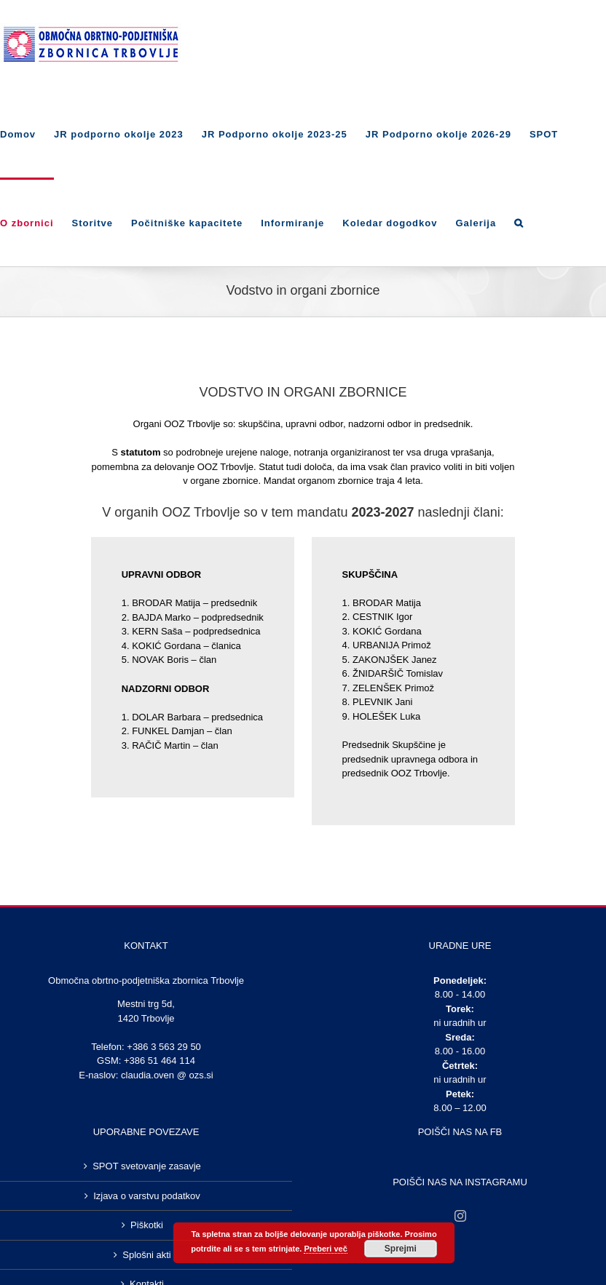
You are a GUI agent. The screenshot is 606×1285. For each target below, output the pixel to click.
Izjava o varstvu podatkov (146, 1195)
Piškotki (146, 1225)
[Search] (519, 222)
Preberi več (325, 1248)
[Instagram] (460, 1216)
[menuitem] (27, 133)
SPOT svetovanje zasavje (147, 1166)
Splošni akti (146, 1254)
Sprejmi (401, 1249)
